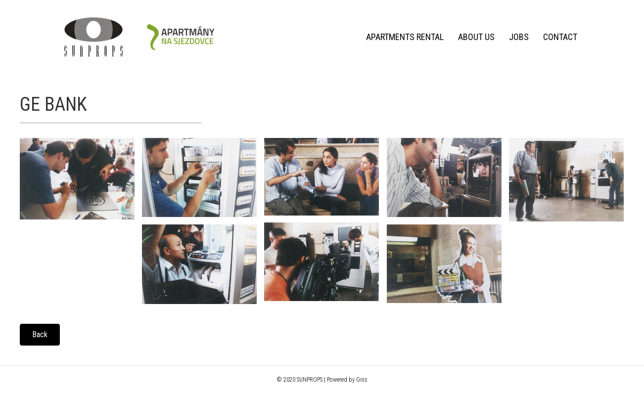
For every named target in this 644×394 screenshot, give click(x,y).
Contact (560, 37)
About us (476, 37)
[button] (40, 335)
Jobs (519, 37)
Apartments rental (405, 37)
